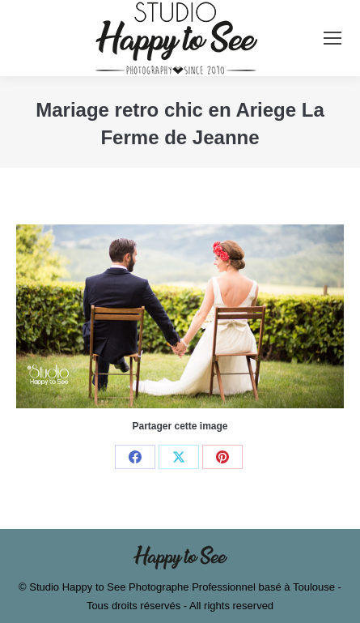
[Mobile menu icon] (332, 38)
